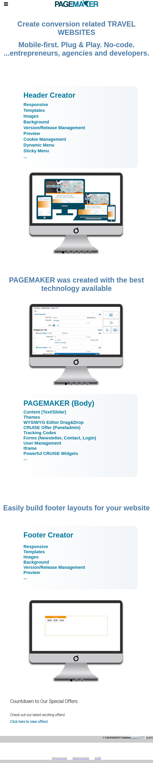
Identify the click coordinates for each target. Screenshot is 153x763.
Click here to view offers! (29, 721)
